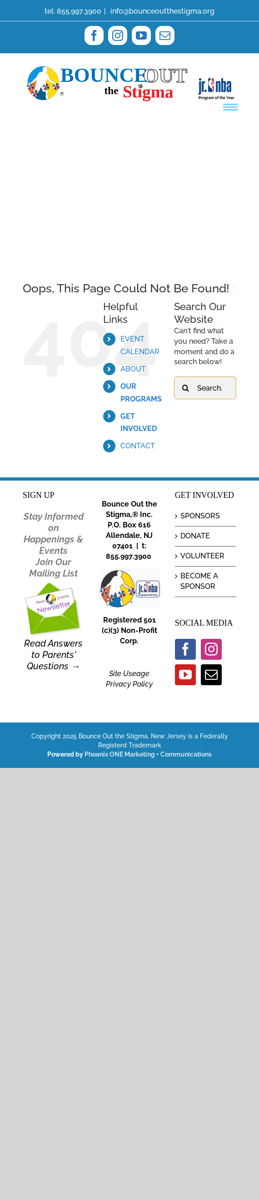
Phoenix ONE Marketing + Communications (148, 754)
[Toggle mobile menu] (231, 107)
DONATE (195, 536)
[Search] (185, 387)
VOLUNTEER (202, 556)
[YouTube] (185, 674)
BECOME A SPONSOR (199, 581)
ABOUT (133, 369)
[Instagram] (211, 649)
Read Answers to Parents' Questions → (53, 655)
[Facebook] (185, 649)
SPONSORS (200, 516)
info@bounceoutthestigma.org (161, 11)
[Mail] (211, 674)
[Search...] (205, 387)
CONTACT (137, 445)
